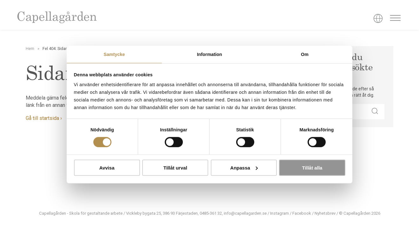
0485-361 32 (211, 213)
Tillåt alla (312, 167)
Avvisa (107, 167)
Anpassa (244, 167)
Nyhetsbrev (325, 213)
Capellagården (56, 17)
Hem (30, 48)
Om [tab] (305, 54)
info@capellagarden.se (245, 213)
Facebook (301, 213)
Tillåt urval (175, 167)
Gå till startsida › (44, 118)
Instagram (279, 213)
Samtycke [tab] (114, 54)
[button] (374, 111)
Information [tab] (209, 54)
